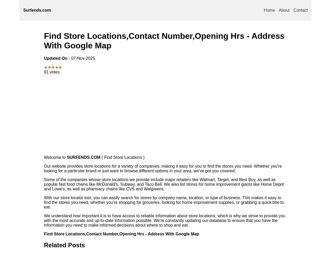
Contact (301, 10)
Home (269, 10)
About (284, 10)
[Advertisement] (165, 115)
